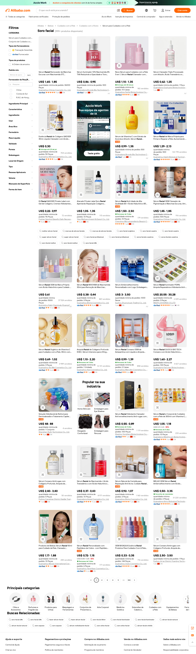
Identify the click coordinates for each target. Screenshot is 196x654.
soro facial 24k (90, 243)
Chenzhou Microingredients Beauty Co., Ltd (131, 221)
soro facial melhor (47, 243)
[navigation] (20, 303)
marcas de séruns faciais (74, 231)
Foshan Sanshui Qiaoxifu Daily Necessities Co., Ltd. (55, 219)
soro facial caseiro (148, 231)
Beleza (50, 26)
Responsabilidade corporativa (175, 650)
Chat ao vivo (10, 650)
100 (129, 580)
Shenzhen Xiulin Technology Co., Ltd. (54, 432)
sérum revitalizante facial (78, 626)
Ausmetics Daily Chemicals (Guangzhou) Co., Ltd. (55, 305)
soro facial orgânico (126, 231)
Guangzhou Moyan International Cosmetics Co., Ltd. (55, 564)
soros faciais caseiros (143, 237)
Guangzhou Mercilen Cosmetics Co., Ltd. (131, 370)
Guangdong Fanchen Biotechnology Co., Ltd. (170, 367)
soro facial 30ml (97, 620)
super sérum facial (47, 237)
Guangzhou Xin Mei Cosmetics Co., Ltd (55, 367)
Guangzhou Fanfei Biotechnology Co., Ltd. (131, 92)
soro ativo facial (101, 626)
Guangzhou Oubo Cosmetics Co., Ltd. (131, 564)
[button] (119, 65)
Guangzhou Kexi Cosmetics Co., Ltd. (92, 370)
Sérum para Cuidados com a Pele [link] (116, 26)
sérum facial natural (169, 620)
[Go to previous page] (90, 580)
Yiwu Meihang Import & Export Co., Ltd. (93, 219)
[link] (192, 628)
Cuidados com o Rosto (88, 26)
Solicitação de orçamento (95, 645)
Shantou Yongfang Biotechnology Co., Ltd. (131, 434)
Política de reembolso (54, 650)
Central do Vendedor (132, 650)
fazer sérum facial (55, 620)
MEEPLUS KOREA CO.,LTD (164, 303)
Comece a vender (131, 645)
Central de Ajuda (12, 645)
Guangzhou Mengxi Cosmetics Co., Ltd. (55, 157)
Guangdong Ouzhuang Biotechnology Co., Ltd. (170, 87)
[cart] (155, 11)
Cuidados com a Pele (66, 26)
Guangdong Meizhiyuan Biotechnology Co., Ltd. (170, 437)
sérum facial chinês (143, 626)
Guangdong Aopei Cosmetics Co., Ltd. (93, 499)
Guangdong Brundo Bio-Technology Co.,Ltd (93, 90)
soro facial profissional (94, 237)
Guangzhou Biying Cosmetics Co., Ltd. (93, 303)
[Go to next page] (134, 580)
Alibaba (41, 26)
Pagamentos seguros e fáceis (57, 645)
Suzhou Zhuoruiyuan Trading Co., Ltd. (130, 303)
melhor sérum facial (48, 231)
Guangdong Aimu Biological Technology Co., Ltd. (170, 501)
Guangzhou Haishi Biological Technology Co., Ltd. (170, 157)
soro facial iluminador (120, 620)
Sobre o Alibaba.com (172, 645)
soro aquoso (38, 626)
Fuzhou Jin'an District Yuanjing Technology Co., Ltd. (170, 561)
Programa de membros (94, 650)
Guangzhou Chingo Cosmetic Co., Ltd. (55, 90)
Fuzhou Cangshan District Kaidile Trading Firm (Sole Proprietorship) (55, 499)
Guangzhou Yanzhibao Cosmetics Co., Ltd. (93, 568)
